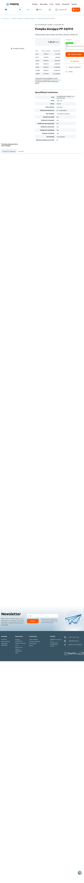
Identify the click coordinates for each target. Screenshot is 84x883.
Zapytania (61, 9)
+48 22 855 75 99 (71, 637)
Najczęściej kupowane (4, 644)
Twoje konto (33, 636)
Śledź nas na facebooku (73, 644)
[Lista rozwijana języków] (29, 10)
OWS (16, 653)
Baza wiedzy (43, 4)
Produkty (35, 4)
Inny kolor (21, 151)
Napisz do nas (55, 80)
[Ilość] (75, 48)
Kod (52, 97)
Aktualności (65, 4)
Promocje (4, 639)
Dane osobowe (33, 639)
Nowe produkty (5, 641)
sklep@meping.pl (71, 641)
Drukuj (69, 71)
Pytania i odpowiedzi (18, 650)
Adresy (31, 645)
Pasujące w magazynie (9, 151)
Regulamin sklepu (20, 643)
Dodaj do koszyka (74, 54)
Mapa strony (18, 647)
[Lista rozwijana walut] (40, 10)
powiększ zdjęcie (17, 49)
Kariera (58, 4)
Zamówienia (32, 643)
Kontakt (74, 4)
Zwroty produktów (34, 641)
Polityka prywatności (18, 640)
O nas (51, 4)
